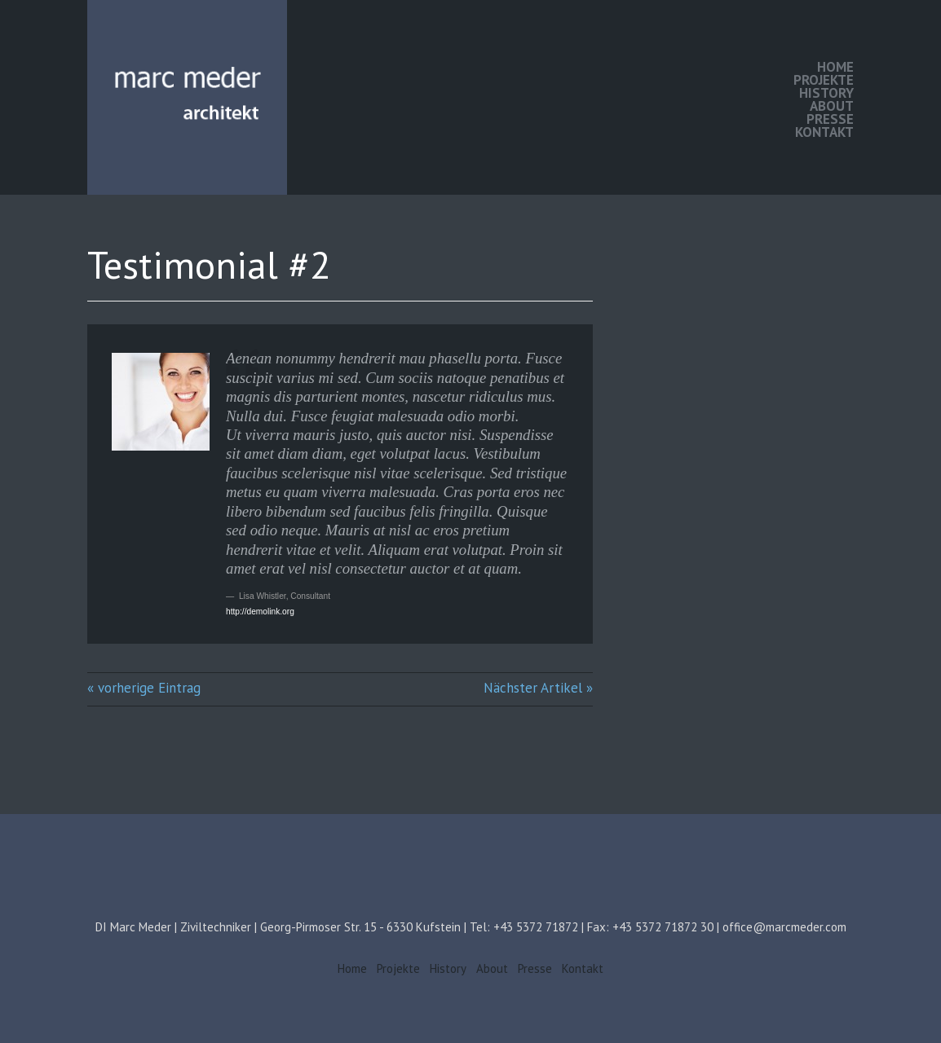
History (826, 92)
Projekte (823, 79)
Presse (830, 118)
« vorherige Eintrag (144, 688)
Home (835, 66)
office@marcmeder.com (784, 927)
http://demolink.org (260, 611)
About (832, 105)
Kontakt (824, 132)
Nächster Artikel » (538, 688)
